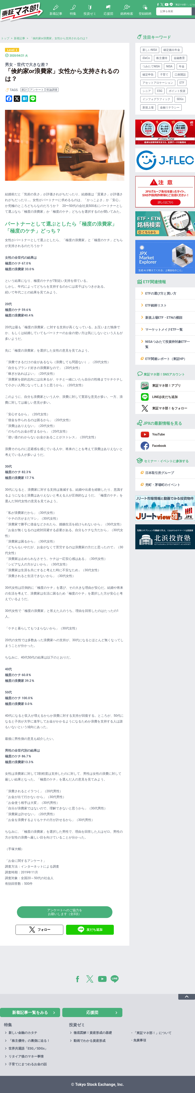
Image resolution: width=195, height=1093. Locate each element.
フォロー (44, 930)
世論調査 (52, 89)
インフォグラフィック (156, 99)
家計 (24, 89)
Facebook (158, 5)
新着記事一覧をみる (30, 1012)
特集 (73, 14)
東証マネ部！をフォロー (169, 408)
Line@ (171, 5)
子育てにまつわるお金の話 (28, 1064)
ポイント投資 (177, 90)
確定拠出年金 (171, 49)
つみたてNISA (151, 66)
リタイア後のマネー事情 (26, 1056)
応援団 (108, 14)
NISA (169, 66)
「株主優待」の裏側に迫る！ (29, 1041)
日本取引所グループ (159, 473)
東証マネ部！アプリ (166, 385)
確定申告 (148, 74)
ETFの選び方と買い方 (160, 293)
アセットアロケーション (157, 82)
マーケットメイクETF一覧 (164, 329)
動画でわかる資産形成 (89, 1041)
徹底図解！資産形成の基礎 (93, 1033)
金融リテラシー (169, 107)
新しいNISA (149, 49)
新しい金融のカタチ (23, 1033)
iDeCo (146, 58)
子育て (164, 74)
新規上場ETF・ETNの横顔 (163, 317)
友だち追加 (94, 930)
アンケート (37, 89)
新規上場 (148, 107)
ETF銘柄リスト (156, 305)
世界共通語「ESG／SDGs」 (28, 1048)
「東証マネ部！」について (152, 1033)
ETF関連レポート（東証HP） (166, 359)
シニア (146, 90)
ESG (159, 90)
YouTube (167, 5)
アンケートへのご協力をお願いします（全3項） (64, 912)
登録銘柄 (145, 14)
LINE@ (116, 980)
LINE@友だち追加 (165, 397)
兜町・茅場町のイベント (162, 485)
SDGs (180, 99)
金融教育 (179, 58)
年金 (181, 66)
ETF (181, 82)
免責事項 (139, 1040)
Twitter (162, 5)
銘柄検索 (126, 14)
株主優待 (161, 58)
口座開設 (180, 74)
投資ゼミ (90, 14)
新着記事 (56, 14)
